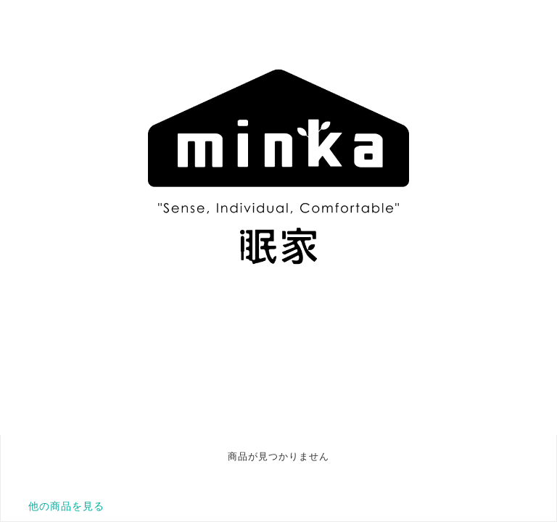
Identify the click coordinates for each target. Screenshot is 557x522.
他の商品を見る (66, 506)
